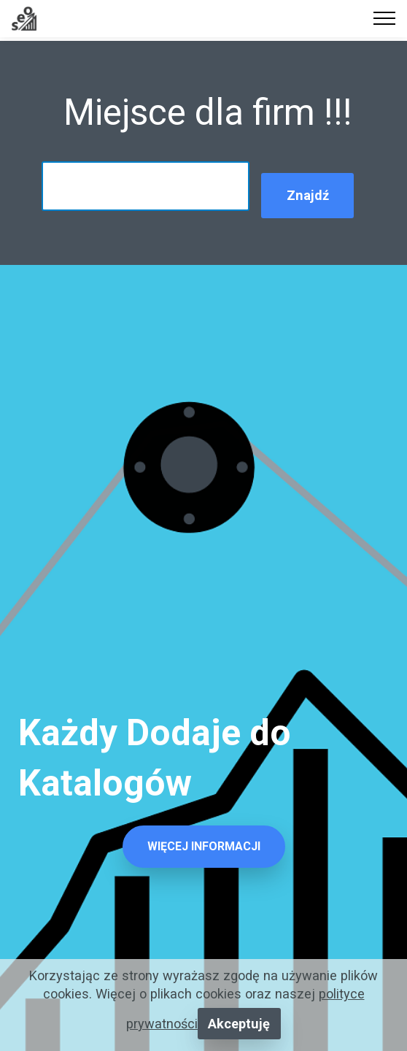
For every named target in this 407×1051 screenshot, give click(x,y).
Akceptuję (239, 1023)
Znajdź (308, 195)
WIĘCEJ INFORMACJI (203, 846)
